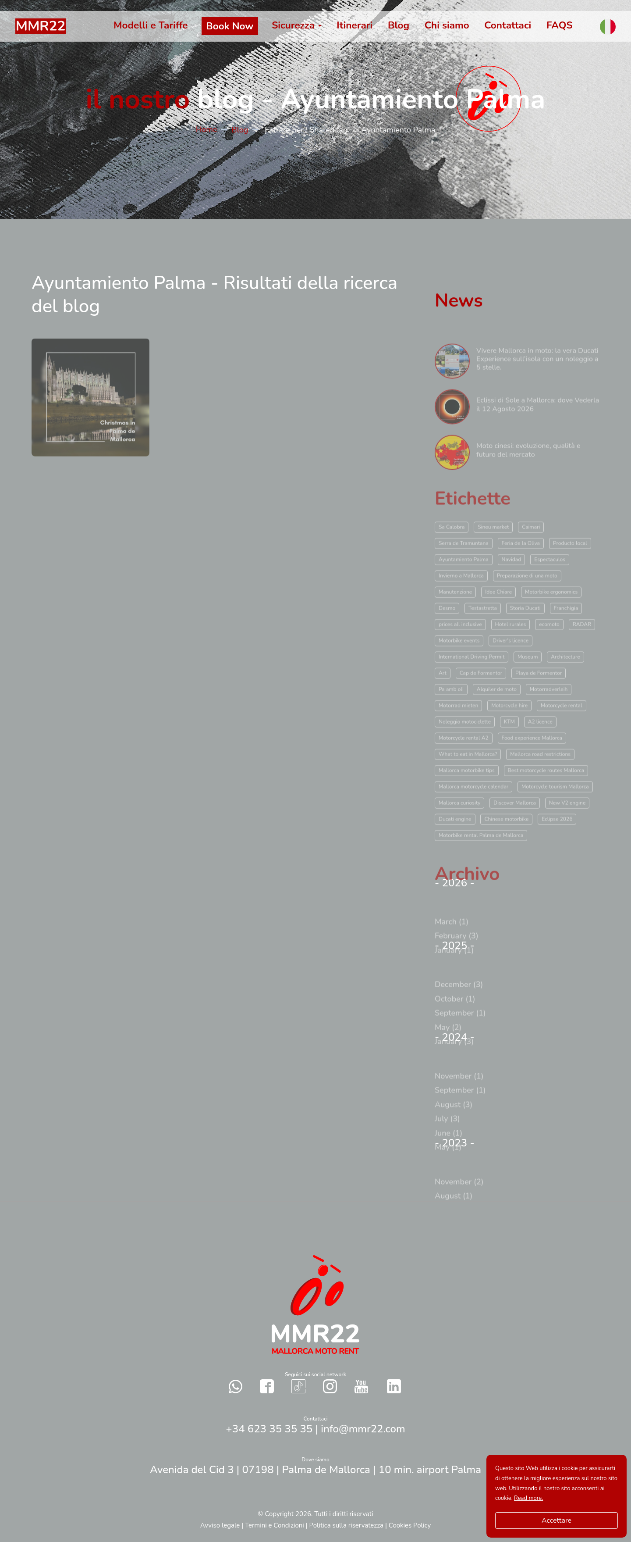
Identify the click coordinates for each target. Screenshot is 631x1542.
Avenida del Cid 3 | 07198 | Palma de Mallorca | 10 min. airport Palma (315, 1470)
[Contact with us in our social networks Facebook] (267, 1386)
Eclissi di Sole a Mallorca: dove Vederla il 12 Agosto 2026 (537, 427)
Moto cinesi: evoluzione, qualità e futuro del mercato (528, 473)
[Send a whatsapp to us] (236, 1386)
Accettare (556, 1520)
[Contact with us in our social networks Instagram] (330, 1386)
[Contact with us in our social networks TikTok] (298, 1386)
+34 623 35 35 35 (269, 1429)
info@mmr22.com (363, 1429)
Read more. (528, 1498)
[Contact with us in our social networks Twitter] (394, 1386)
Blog (242, 130)
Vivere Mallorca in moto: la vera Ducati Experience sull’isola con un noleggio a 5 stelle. (537, 381)
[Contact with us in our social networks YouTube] (361, 1386)
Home (209, 129)
